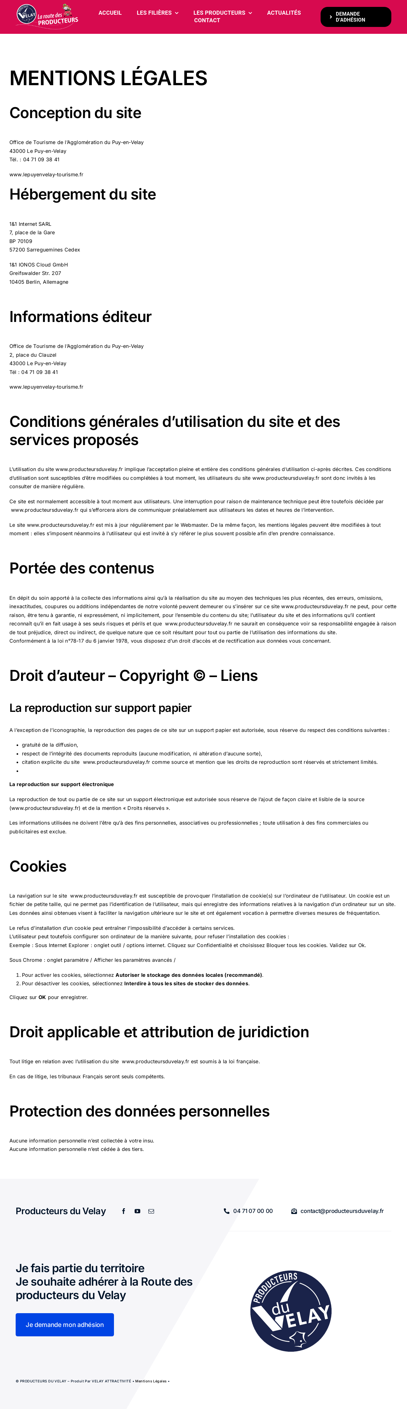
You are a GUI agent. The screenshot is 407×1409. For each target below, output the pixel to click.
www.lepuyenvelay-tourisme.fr (46, 174)
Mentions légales (151, 1381)
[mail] (151, 1210)
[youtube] (137, 1210)
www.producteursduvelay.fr (89, 469)
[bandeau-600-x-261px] (47, 6)
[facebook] (123, 1210)
